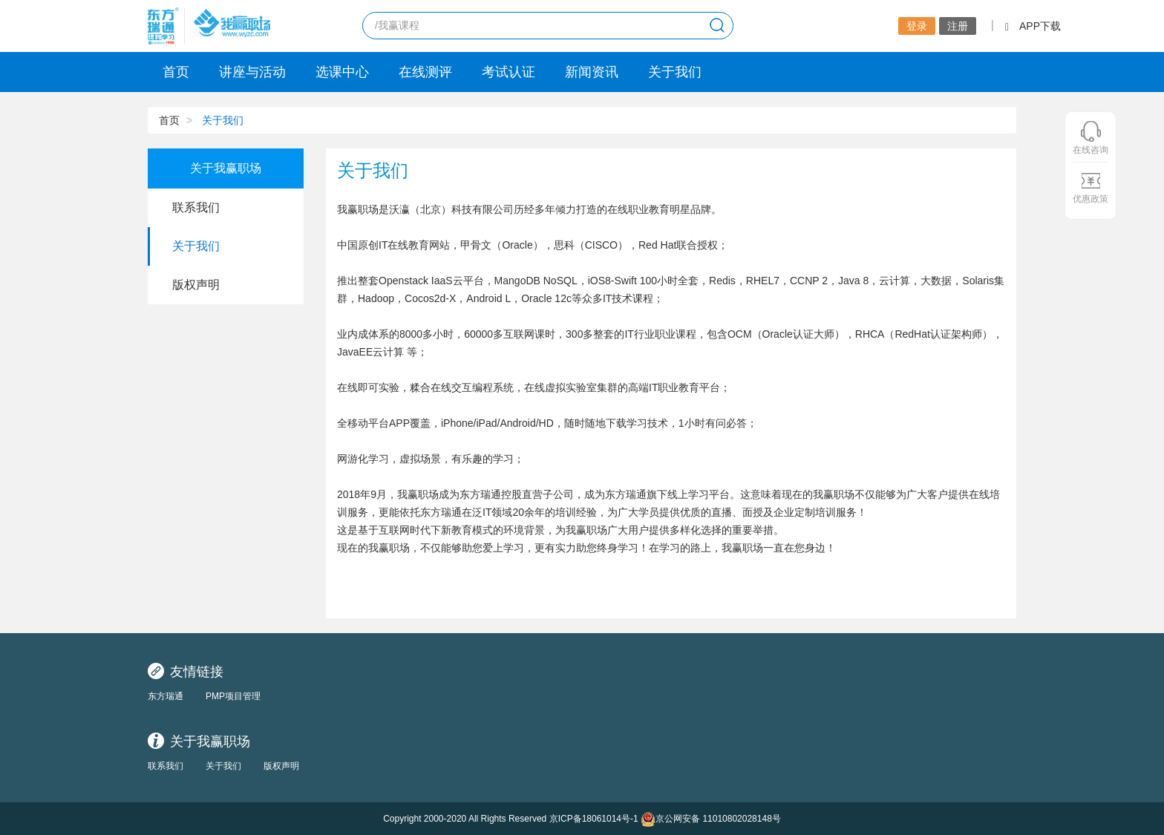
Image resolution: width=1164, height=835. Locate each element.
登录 (916, 26)
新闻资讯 (591, 72)
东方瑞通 (165, 696)
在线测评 (425, 72)
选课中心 (342, 72)
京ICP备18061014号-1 (593, 818)
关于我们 (675, 72)
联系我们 (165, 766)
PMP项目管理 (233, 696)
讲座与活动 (252, 72)
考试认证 (508, 72)
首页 (176, 72)
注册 (957, 26)
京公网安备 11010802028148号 (711, 819)
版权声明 (281, 766)
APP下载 (1033, 26)
